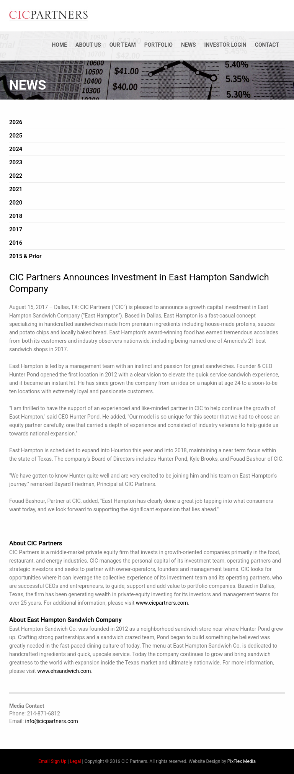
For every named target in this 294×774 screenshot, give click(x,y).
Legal (75, 761)
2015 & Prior (25, 256)
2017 (15, 229)
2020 (15, 202)
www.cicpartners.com (162, 603)
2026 (15, 122)
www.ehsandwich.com (64, 671)
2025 (15, 135)
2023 (15, 162)
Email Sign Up (52, 761)
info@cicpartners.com (51, 721)
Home (59, 45)
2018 (15, 216)
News (188, 45)
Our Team (122, 45)
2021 (15, 189)
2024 (15, 149)
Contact (267, 45)
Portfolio (158, 45)
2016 (15, 242)
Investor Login (225, 45)
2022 (15, 175)
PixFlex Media (241, 761)
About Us (88, 45)
